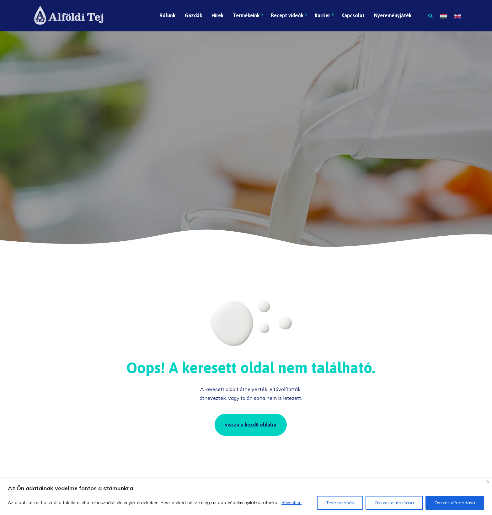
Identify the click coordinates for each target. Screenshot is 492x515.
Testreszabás (340, 503)
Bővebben (291, 502)
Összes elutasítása (394, 503)
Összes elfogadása (455, 503)
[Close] (487, 481)
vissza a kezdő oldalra (250, 424)
